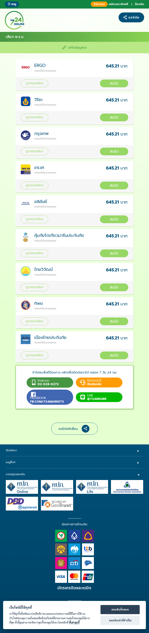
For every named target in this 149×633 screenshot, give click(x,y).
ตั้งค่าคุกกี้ (74, 622)
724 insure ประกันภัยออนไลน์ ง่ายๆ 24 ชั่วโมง (14, 20)
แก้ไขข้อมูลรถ (74, 47)
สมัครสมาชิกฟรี (109, 4)
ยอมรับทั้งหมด (120, 609)
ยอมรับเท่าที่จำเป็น (120, 620)
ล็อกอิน (139, 4)
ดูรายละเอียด (34, 83)
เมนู (12, 4)
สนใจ (114, 83)
